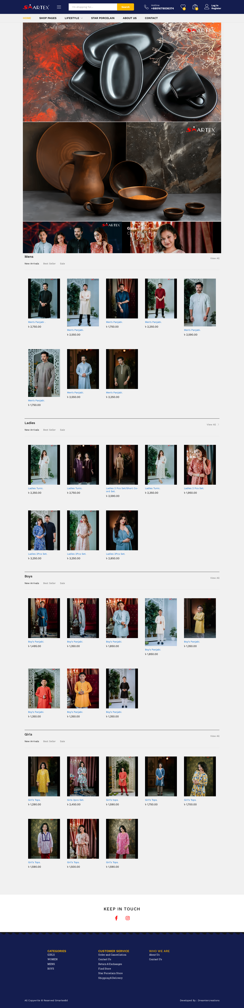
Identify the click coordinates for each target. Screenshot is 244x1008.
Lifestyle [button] (72, 18)
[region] (122, 72)
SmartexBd (61, 1000)
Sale (62, 263)
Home (27, 18)
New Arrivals (32, 263)
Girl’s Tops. (34, 800)
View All (214, 258)
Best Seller (49, 263)
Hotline (155, 5)
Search (125, 7)
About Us (130, 18)
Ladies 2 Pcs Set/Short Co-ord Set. (122, 490)
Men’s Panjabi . (37, 322)
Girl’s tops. (112, 800)
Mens (29, 257)
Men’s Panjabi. (75, 330)
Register (216, 8)
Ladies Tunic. (35, 488)
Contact (151, 18)
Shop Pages (47, 18)
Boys (28, 576)
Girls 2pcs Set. (75, 800)
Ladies (30, 423)
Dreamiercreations (208, 1000)
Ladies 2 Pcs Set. (194, 488)
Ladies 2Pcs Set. (37, 553)
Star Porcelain (103, 18)
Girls (28, 734)
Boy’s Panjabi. (36, 641)
